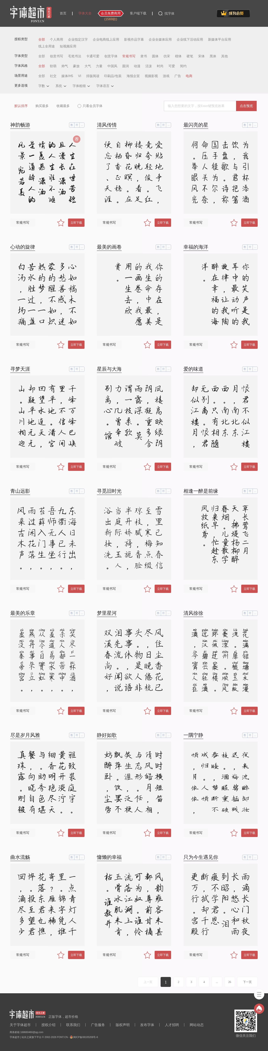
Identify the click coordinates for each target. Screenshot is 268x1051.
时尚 (160, 66)
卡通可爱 (92, 56)
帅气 (64, 66)
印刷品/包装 (112, 76)
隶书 (143, 56)
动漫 (137, 66)
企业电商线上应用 (106, 39)
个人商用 (56, 39)
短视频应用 (68, 46)
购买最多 (42, 106)
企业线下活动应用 (190, 39)
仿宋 (166, 56)
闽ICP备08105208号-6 (85, 1037)
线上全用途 (46, 46)
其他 (224, 56)
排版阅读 (92, 76)
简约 (183, 66)
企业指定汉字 (78, 39)
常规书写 (128, 56)
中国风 (112, 66)
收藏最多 (63, 106)
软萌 (53, 66)
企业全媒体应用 (160, 39)
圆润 (125, 66)
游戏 (166, 76)
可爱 (171, 66)
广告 (177, 76)
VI (79, 76)
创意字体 (111, 56)
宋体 (201, 56)
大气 (88, 66)
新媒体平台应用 (219, 39)
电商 (189, 76)
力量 (99, 66)
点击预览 (246, 106)
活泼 (148, 66)
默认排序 (21, 106)
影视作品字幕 (134, 39)
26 (229, 982)
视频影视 (151, 76)
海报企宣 (133, 76)
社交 (53, 76)
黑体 (213, 56)
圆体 (155, 56)
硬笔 (190, 56)
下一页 (247, 982)
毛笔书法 (74, 56)
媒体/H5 (67, 76)
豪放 (76, 66)
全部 (41, 39)
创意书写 (56, 56)
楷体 (178, 56)
